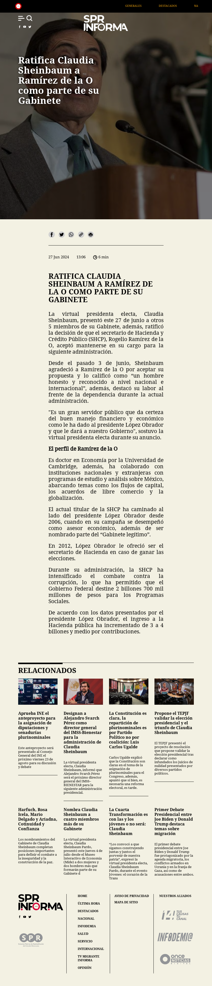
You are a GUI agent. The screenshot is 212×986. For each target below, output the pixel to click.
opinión (84, 968)
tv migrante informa (88, 958)
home (82, 896)
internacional (91, 949)
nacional (86, 918)
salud (83, 934)
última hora (89, 903)
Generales (143, 6)
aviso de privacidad (131, 896)
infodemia (87, 926)
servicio (85, 941)
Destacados (178, 6)
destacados (88, 911)
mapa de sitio (126, 902)
